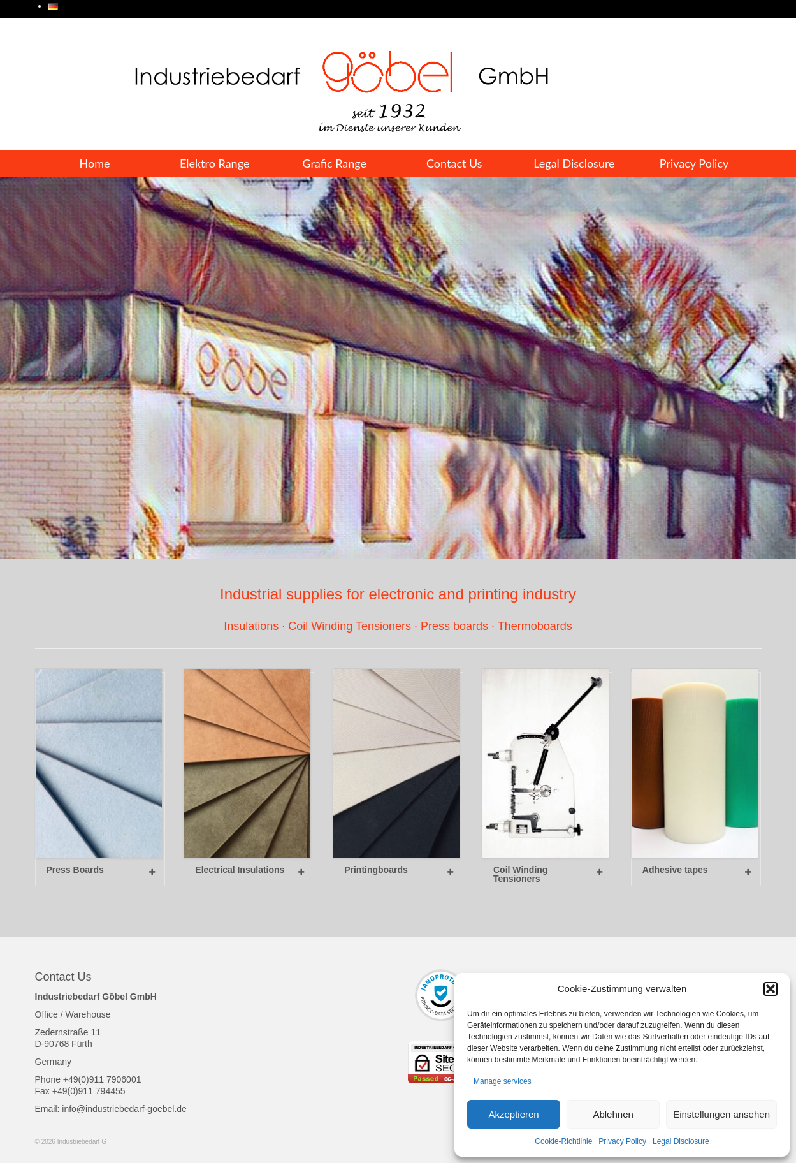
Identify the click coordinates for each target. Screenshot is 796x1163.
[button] (770, 989)
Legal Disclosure (681, 1141)
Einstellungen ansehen (721, 1114)
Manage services (503, 1081)
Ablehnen (613, 1114)
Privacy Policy (622, 1141)
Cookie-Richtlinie (563, 1141)
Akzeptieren (513, 1114)
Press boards (454, 626)
